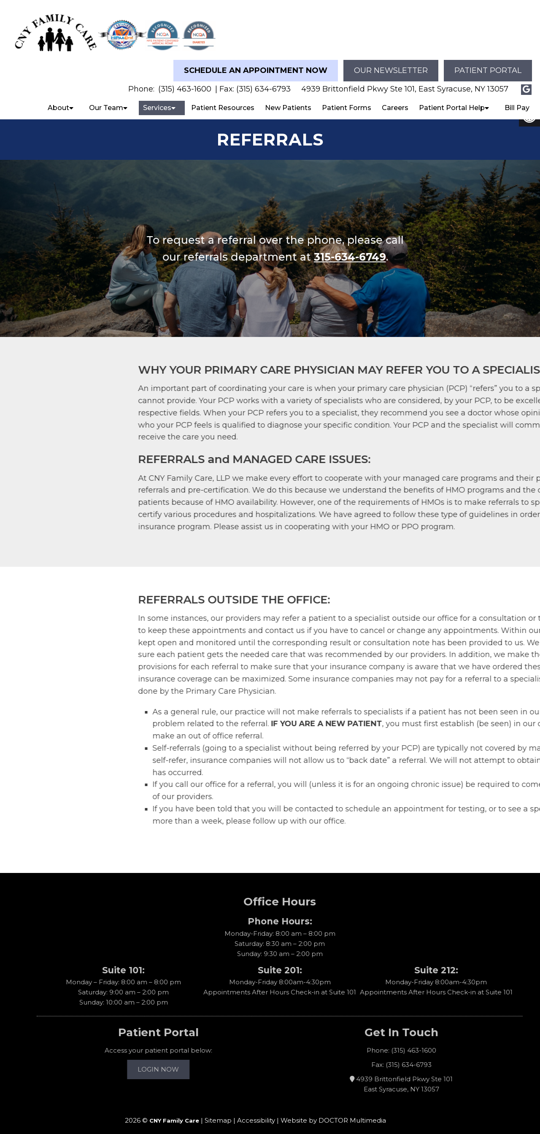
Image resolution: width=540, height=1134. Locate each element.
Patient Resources (222, 101)
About (58, 101)
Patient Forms (346, 101)
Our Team (106, 101)
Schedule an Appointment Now (255, 63)
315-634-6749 (374, 249)
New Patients (288, 101)
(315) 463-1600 (184, 81)
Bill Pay (517, 101)
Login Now (169, 1062)
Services (157, 101)
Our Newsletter (391, 63)
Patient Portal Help (452, 101)
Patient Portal (487, 63)
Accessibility (256, 1113)
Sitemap (218, 1113)
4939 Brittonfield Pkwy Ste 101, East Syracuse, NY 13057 (404, 81)
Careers (395, 101)
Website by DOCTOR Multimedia (333, 1113)
